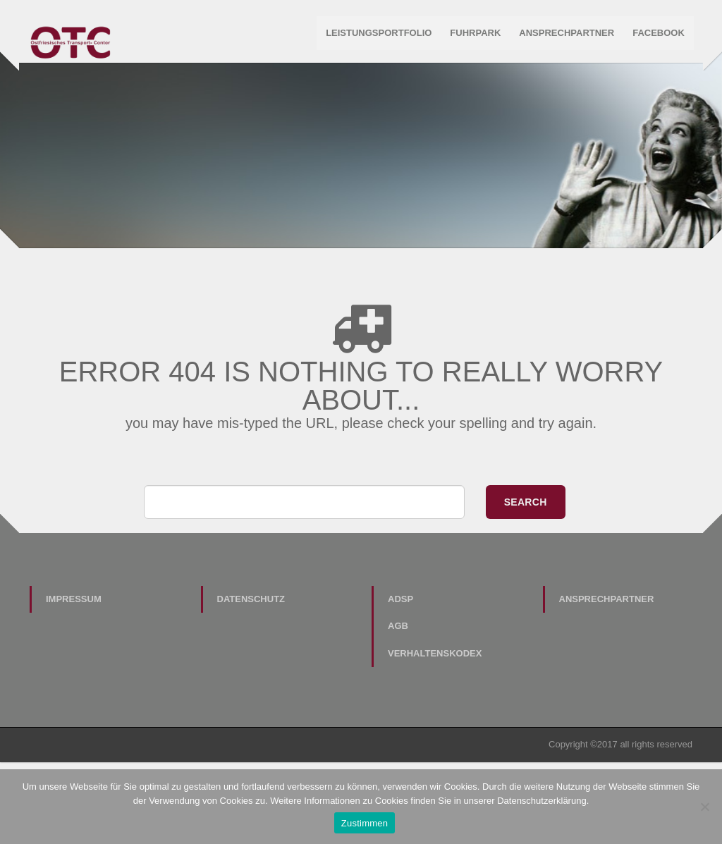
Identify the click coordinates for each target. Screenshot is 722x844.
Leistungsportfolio (377, 35)
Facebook (657, 35)
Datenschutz (251, 689)
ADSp (400, 689)
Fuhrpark (474, 35)
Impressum (74, 689)
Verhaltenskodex (435, 743)
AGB (398, 716)
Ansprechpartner (565, 35)
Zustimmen (364, 823)
